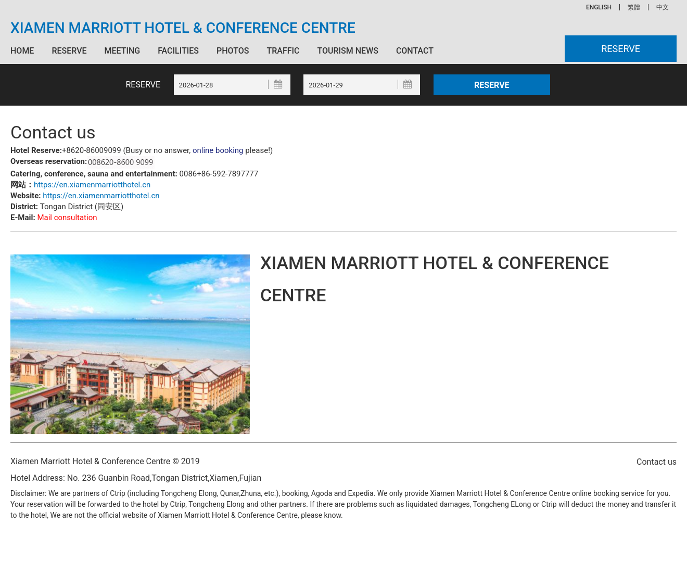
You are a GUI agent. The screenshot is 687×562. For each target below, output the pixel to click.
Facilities (178, 51)
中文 (662, 7)
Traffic (282, 51)
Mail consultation (67, 217)
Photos (233, 51)
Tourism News (347, 51)
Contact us (657, 462)
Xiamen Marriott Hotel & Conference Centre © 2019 (105, 461)
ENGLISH (599, 7)
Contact (415, 51)
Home (22, 51)
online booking (218, 150)
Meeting (122, 51)
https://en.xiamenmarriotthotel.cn (92, 184)
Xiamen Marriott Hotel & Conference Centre (182, 28)
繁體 (634, 7)
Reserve (69, 51)
